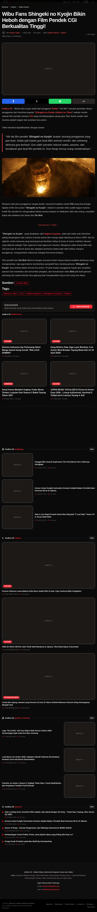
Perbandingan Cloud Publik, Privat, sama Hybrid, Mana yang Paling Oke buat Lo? (39, 842)
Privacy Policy (69, 904)
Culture (13, 14)
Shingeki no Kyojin (45, 119)
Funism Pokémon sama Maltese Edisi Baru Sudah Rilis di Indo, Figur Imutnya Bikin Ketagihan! (41, 598)
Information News (11, 704)
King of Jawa (15, 40)
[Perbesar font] (89, 41)
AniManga (8, 391)
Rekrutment (59, 904)
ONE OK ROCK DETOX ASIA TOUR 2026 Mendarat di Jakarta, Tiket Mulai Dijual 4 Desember (40, 654)
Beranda (5, 14)
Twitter (55, 116)
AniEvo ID (14, 456)
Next (92, 456)
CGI (31, 123)
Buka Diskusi (81, 314)
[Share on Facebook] (13, 108)
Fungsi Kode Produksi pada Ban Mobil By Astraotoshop (28, 848)
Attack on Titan (63, 119)
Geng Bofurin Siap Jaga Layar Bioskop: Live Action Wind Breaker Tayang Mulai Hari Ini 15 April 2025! (72, 357)
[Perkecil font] (87, 41)
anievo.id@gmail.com (51, 886)
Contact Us (80, 904)
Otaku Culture (24, 14)
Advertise (49, 904)
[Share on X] (36, 108)
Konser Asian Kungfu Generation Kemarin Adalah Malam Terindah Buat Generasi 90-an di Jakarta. (46, 828)
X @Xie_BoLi (22, 290)
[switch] (85, 4)
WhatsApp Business (52, 889)
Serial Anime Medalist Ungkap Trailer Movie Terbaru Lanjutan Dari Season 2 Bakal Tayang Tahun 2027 (24, 399)
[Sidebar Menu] (92, 4)
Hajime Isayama (52, 241)
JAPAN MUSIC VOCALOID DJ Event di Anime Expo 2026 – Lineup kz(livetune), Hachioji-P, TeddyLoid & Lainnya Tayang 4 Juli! (72, 399)
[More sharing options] (83, 108)
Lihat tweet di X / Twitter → (48, 232)
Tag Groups (91, 907)
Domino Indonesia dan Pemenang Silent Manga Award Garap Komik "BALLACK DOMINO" (21, 357)
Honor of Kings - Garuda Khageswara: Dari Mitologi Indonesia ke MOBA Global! (38, 835)
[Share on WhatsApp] (60, 108)
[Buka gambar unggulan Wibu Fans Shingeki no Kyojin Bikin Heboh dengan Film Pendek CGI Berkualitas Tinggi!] (48, 76)
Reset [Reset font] (93, 41)
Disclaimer (90, 904)
